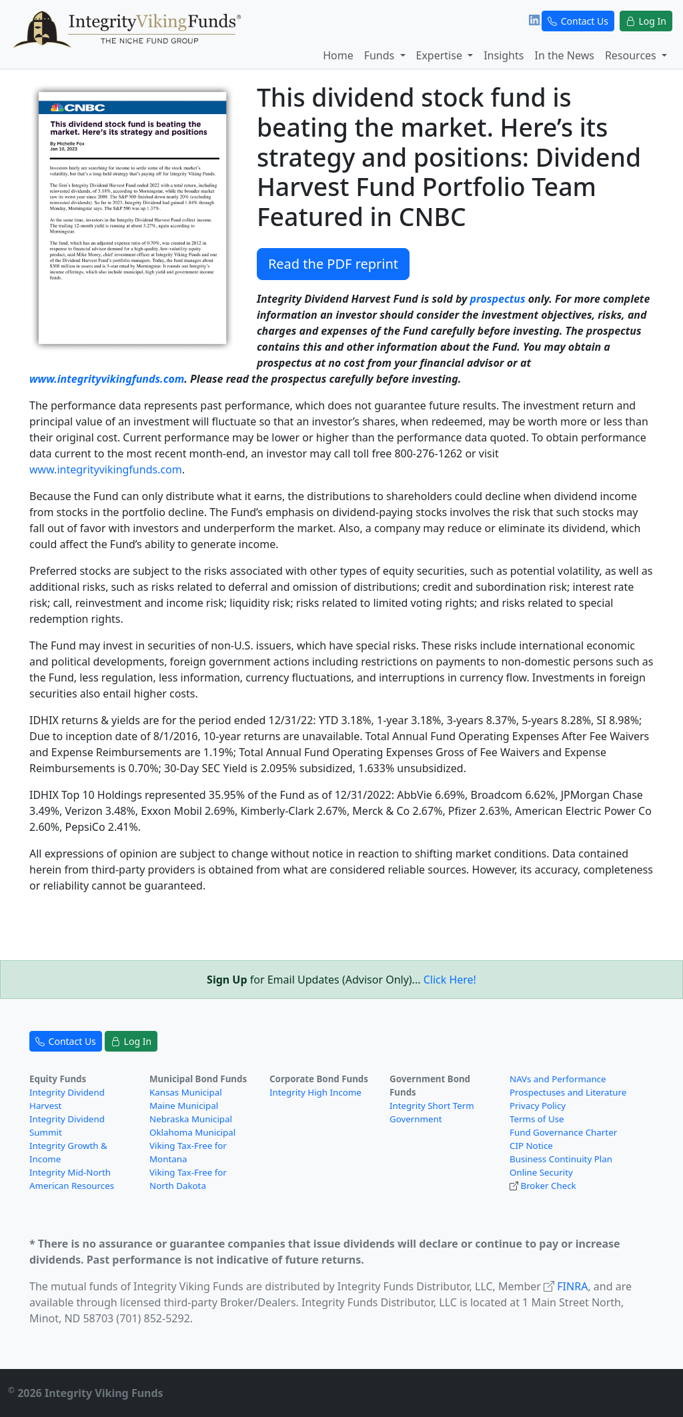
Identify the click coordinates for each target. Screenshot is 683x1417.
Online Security (541, 1172)
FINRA (572, 1286)
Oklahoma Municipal (192, 1132)
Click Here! (450, 979)
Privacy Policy (538, 1106)
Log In (646, 21)
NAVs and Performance (558, 1079)
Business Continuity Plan (561, 1159)
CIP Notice (531, 1146)
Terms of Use (537, 1119)
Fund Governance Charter (563, 1132)
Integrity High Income (315, 1092)
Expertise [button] (441, 55)
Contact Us (578, 21)
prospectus (498, 298)
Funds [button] (381, 55)
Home (338, 55)
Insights (504, 55)
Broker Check (548, 1186)
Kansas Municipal (185, 1092)
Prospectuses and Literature (568, 1092)
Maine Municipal (183, 1106)
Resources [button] (632, 55)
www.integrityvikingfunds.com (106, 378)
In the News (564, 55)
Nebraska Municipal (190, 1119)
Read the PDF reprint (333, 264)
